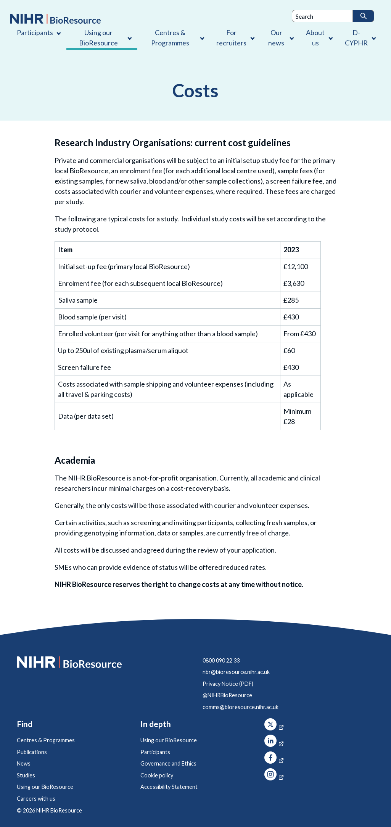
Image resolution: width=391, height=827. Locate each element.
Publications (32, 752)
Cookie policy (156, 775)
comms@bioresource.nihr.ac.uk (240, 707)
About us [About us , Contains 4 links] (315, 37)
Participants (155, 752)
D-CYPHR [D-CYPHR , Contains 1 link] (356, 37)
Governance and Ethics (168, 763)
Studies (26, 775)
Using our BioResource (45, 786)
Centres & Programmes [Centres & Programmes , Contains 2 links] (170, 37)
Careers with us (36, 798)
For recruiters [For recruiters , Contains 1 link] (231, 37)
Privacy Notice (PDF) (228, 683)
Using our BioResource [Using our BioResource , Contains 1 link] (98, 37)
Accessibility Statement (169, 786)
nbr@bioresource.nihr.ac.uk (236, 672)
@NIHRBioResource (227, 695)
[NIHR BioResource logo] (55, 19)
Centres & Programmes (46, 740)
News (24, 763)
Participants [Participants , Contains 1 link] (35, 32)
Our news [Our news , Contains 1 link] (276, 37)
